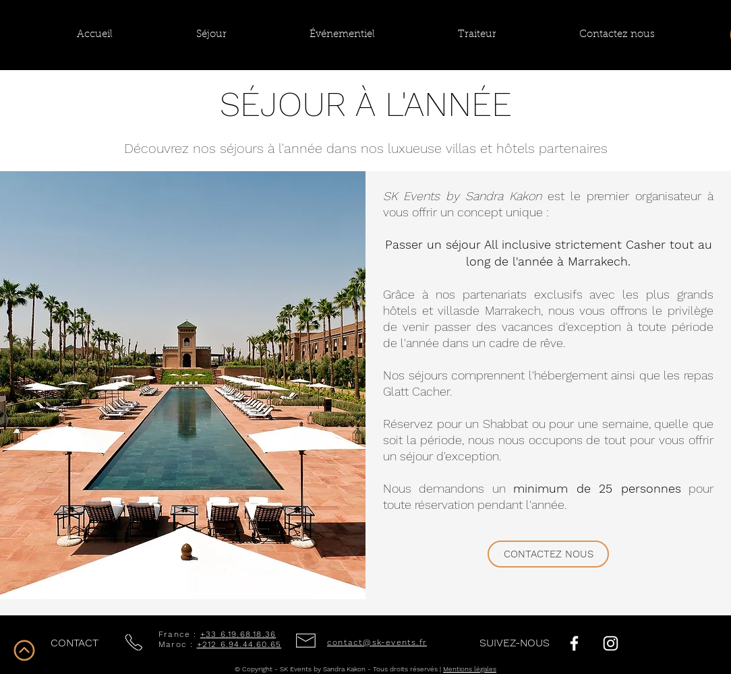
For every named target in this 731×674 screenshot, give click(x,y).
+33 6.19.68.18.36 (238, 634)
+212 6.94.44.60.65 (239, 644)
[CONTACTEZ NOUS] (548, 554)
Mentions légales (469, 669)
